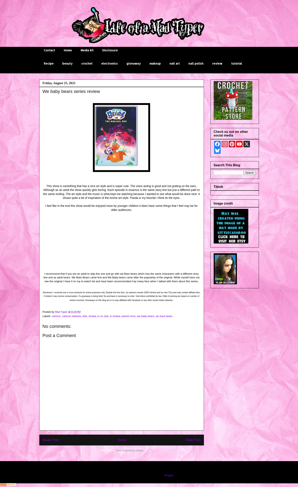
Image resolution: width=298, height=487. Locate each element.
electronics (109, 63)
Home (68, 50)
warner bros (129, 316)
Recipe (49, 63)
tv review (115, 316)
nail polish (195, 63)
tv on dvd (103, 316)
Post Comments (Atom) (129, 450)
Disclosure (110, 50)
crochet (86, 63)
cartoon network (71, 316)
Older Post (193, 440)
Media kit (87, 50)
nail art (174, 63)
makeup (155, 63)
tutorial (236, 63)
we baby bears (145, 316)
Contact (49, 50)
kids (84, 316)
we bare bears (164, 316)
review (217, 63)
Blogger (169, 475)
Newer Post (51, 440)
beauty (67, 63)
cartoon (56, 316)
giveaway (133, 63)
